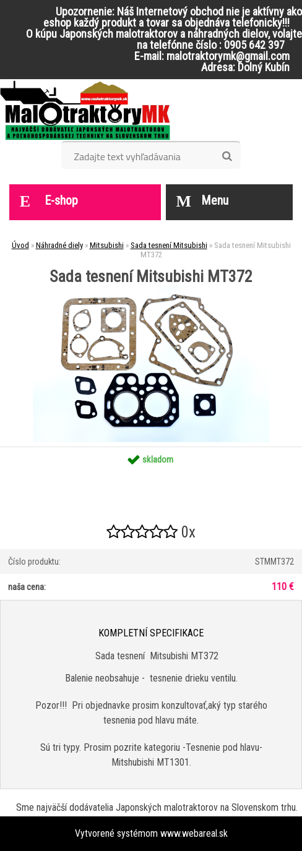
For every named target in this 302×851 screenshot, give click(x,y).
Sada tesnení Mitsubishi (169, 245)
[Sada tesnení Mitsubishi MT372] (151, 289)
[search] (227, 156)
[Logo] (85, 110)
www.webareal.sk (194, 833)
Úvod (20, 245)
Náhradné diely (59, 245)
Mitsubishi (107, 245)
